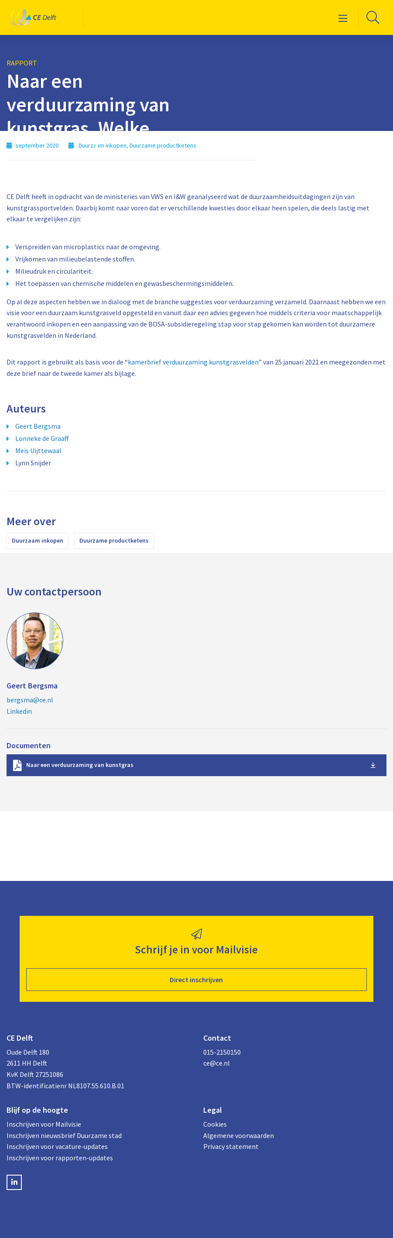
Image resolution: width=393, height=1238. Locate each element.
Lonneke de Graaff (41, 438)
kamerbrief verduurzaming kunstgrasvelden (193, 362)
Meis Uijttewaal (38, 450)
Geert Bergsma (38, 426)
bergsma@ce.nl (30, 699)
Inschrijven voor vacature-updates (57, 1146)
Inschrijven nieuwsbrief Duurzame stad (64, 1135)
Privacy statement (231, 1146)
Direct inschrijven (196, 979)
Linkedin (19, 711)
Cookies (215, 1124)
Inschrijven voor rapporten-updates (60, 1157)
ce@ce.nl (216, 1063)
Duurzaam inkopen (37, 540)
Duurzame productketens (114, 540)
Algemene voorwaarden (238, 1135)
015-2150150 (222, 1052)
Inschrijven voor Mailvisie (44, 1124)
